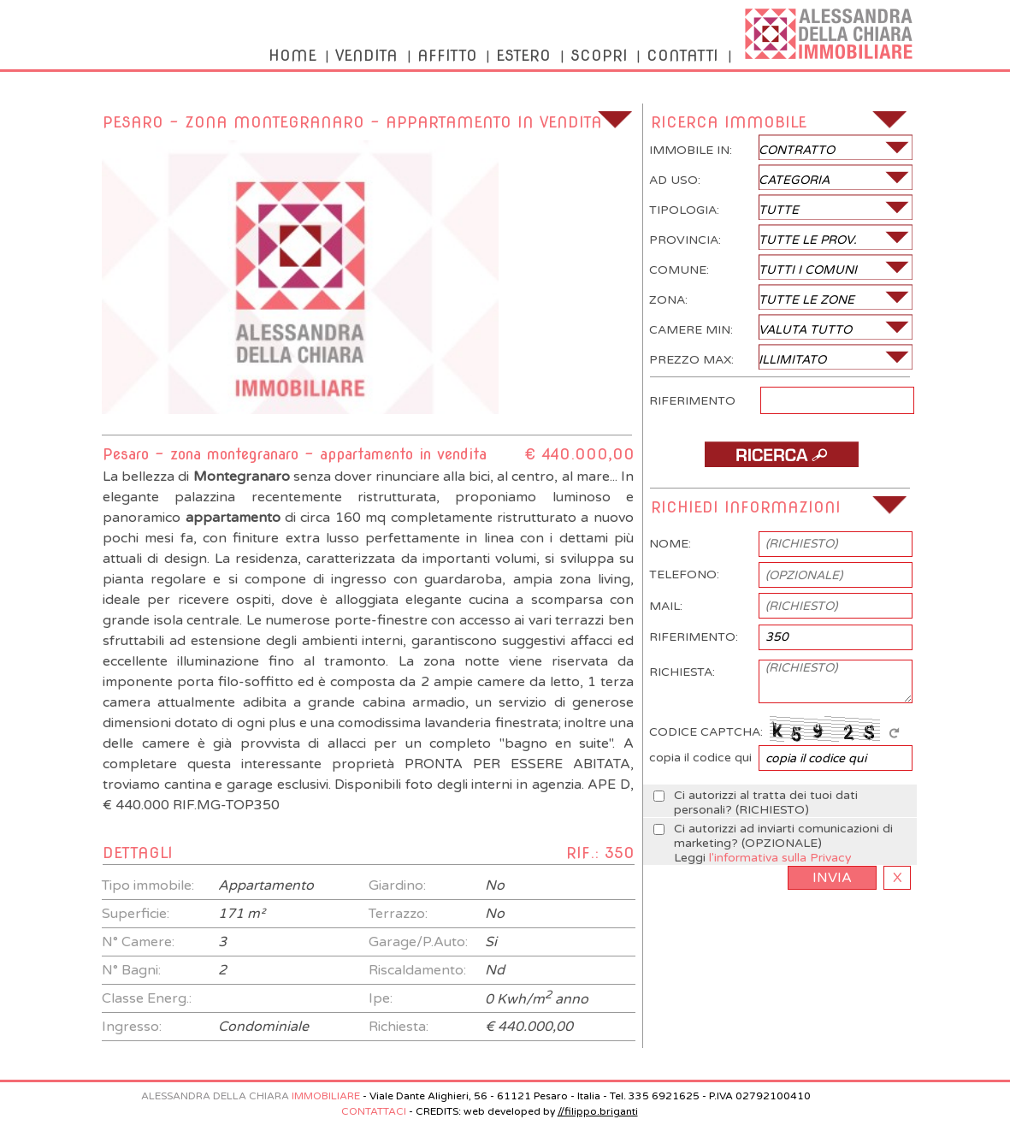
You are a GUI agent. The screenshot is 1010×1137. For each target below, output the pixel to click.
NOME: (781, 544)
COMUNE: (781, 267)
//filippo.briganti (598, 1111)
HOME (292, 55)
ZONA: (781, 297)
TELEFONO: (781, 575)
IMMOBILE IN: (781, 147)
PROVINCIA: (781, 237)
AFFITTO (447, 55)
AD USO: (781, 177)
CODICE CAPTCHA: (777, 728)
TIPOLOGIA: (781, 207)
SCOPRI (599, 55)
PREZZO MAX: (781, 357)
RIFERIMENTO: (781, 637)
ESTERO (523, 55)
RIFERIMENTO (781, 397)
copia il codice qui (781, 758)
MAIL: (781, 606)
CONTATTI (682, 55)
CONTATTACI (373, 1111)
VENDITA (366, 55)
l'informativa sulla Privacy (780, 857)
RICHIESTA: (781, 681)
